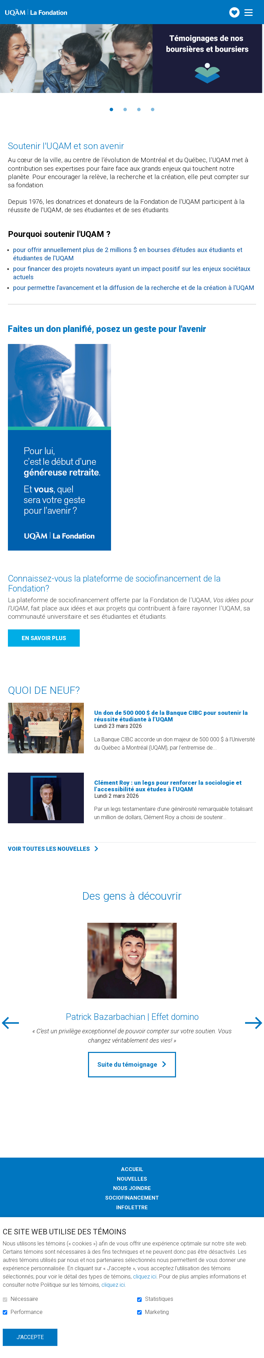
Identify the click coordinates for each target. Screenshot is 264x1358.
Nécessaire (24, 1299)
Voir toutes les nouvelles (49, 849)
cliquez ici (144, 1276)
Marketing (157, 1312)
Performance (27, 1312)
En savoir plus (44, 638)
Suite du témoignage (127, 1064)
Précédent (11, 109)
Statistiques (159, 1299)
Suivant (252, 109)
